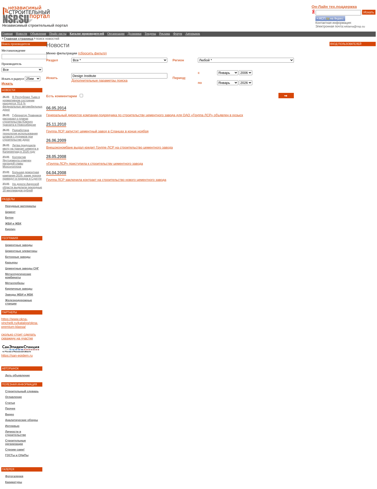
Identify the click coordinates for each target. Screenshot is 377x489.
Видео (9, 414)
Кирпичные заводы (18, 288)
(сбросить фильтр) (92, 53)
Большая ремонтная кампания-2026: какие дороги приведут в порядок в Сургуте (22, 175)
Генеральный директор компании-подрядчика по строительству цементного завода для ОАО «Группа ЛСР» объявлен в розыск (144, 115)
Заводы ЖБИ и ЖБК (19, 294)
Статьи (10, 402)
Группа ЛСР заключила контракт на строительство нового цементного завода (106, 180)
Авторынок (192, 33)
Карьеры (11, 262)
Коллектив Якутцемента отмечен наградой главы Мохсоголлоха (17, 161)
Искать (368, 12)
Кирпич (10, 229)
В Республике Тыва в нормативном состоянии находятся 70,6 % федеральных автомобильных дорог (22, 103)
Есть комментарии (61, 96)
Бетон (9, 217)
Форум (177, 33)
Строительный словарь (22, 391)
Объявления (38, 33)
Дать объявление (17, 375)
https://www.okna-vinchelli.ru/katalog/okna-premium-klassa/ (19, 323)
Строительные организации (15, 442)
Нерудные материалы (20, 206)
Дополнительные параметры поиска (99, 80)
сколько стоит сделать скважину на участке (18, 336)
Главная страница (18, 39)
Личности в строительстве (15, 433)
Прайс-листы (57, 33)
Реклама (164, 33)
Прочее (10, 408)
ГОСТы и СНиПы (16, 455)
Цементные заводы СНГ (22, 268)
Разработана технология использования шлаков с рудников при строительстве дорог (20, 135)
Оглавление (13, 396)
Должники (134, 33)
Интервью (12, 425)
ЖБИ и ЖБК (13, 223)
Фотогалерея (14, 476)
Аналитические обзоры (21, 420)
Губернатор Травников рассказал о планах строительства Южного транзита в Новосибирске (22, 120)
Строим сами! (15, 449)
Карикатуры (13, 482)
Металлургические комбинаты (18, 275)
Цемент (10, 211)
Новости (21, 33)
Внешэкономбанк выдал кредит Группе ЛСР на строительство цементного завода (109, 147)
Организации (115, 33)
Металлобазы (14, 283)
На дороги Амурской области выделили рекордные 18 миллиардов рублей (22, 187)
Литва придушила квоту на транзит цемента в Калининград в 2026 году (20, 148)
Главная (7, 33)
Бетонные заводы (18, 256)
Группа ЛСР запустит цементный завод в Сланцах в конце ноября (97, 131)
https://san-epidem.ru (17, 355)
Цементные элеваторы (21, 250)
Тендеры (150, 33)
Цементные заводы (19, 245)
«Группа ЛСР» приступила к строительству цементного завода (94, 163)
